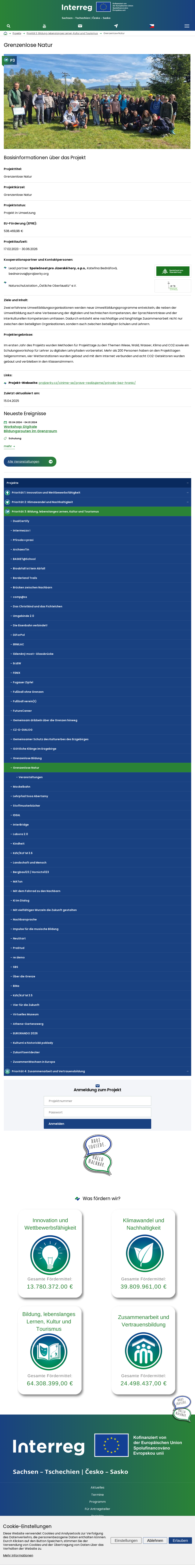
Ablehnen (155, 1540)
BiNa (16, 986)
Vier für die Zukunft (26, 1005)
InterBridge (21, 825)
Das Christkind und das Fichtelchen (37, 606)
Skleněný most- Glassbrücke (33, 654)
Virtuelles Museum (26, 1014)
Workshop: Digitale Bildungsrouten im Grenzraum (30, 428)
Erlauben (180, 1540)
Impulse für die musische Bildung (35, 929)
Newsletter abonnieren (80, 25)
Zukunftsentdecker (26, 1052)
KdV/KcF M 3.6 (23, 853)
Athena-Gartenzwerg (28, 1024)
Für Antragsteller (97, 1509)
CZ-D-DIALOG (23, 730)
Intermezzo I (21, 530)
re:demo (19, 957)
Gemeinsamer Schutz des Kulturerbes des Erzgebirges (51, 739)
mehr (8, 446)
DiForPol (19, 635)
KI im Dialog (21, 900)
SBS (15, 967)
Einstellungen (126, 1540)
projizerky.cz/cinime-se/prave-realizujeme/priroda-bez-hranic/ (87, 383)
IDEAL (16, 815)
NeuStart (19, 938)
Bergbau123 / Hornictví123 (31, 872)
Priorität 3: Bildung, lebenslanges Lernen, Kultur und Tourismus (55, 511)
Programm (97, 1502)
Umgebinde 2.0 (23, 616)
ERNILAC (18, 644)
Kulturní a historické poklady (33, 1043)
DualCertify (21, 521)
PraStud (18, 948)
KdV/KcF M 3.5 (23, 995)
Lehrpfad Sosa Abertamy (30, 796)
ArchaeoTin (21, 549)
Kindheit (19, 843)
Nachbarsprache (25, 919)
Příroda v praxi (23, 540)
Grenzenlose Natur (26, 768)
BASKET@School (24, 559)
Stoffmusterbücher (26, 806)
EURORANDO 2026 (25, 1033)
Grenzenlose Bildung (27, 758)
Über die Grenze (24, 976)
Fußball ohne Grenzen (28, 692)
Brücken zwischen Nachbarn (32, 587)
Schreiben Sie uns (116, 26)
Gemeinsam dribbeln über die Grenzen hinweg (45, 720)
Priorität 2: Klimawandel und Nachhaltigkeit (42, 502)
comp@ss (20, 597)
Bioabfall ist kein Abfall (29, 568)
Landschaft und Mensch (29, 862)
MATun (17, 881)
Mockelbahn (21, 787)
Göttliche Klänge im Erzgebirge (34, 749)
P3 (9, 60)
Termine (97, 1495)
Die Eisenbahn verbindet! (30, 625)
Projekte (12, 483)
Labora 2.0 (20, 834)
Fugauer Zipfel (23, 682)
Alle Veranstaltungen (23, 461)
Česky (151, 26)
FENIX (16, 673)
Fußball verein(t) (25, 701)
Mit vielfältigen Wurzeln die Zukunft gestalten (45, 910)
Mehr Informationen (18, 1555)
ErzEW (17, 663)
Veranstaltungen (31, 777)
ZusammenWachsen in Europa (34, 1062)
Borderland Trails (25, 578)
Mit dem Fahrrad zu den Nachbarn (36, 891)
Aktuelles (97, 1487)
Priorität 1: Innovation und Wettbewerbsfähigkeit (46, 492)
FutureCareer (22, 711)
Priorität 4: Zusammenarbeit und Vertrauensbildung (48, 1071)
